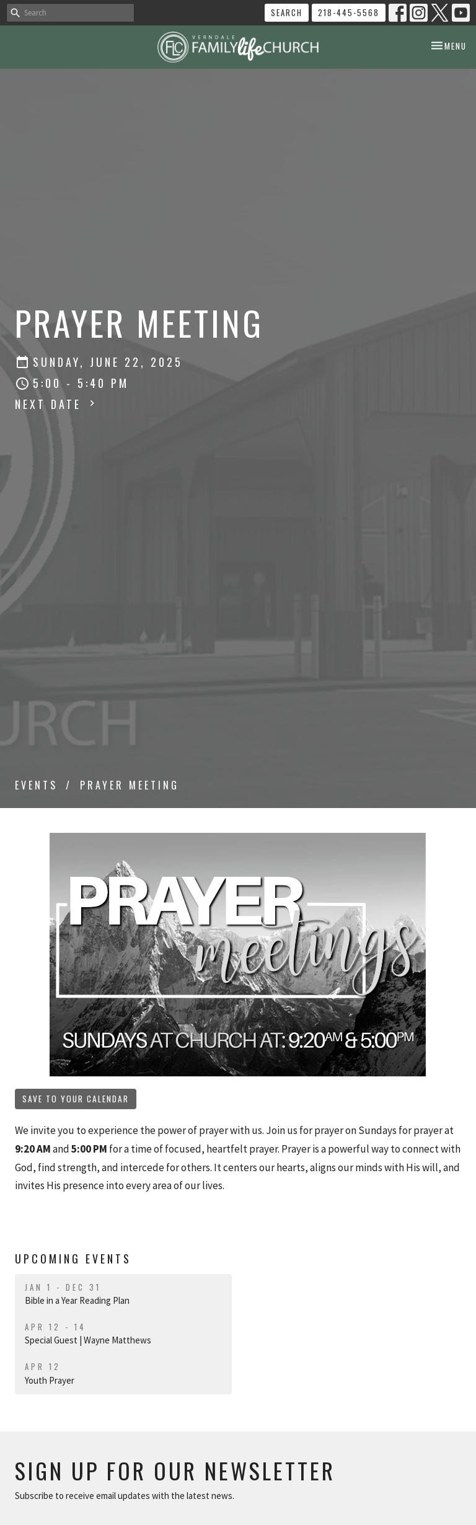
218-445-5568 (348, 12)
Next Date (56, 404)
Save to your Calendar (75, 1098)
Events (36, 785)
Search (286, 12)
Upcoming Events (73, 1258)
